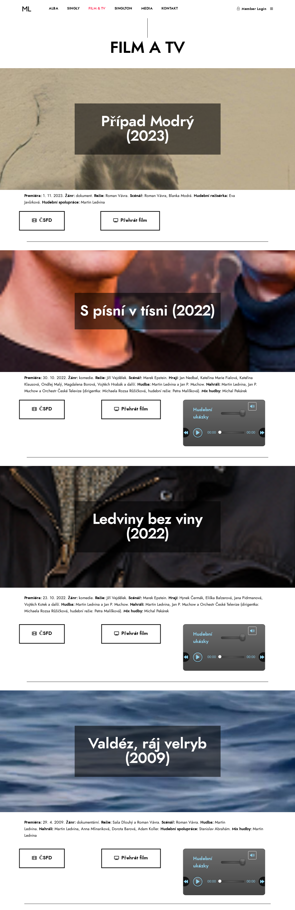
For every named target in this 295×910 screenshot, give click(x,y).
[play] (142, 432)
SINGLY (73, 8)
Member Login (252, 9)
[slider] (176, 433)
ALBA (53, 8)
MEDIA (147, 8)
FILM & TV (97, 8)
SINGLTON (123, 8)
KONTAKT (169, 8)
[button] (55, 409)
